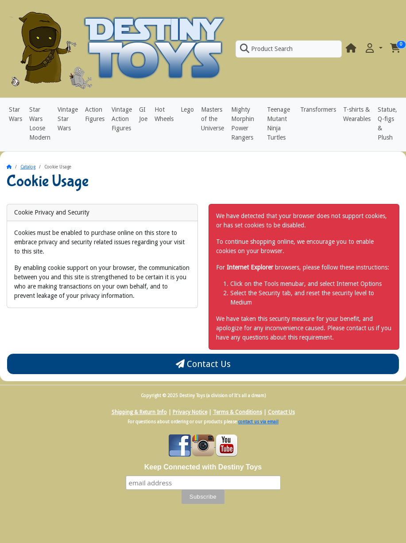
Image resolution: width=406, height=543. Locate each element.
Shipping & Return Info (139, 412)
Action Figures (94, 114)
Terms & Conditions (237, 412)
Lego (187, 109)
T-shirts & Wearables (357, 114)
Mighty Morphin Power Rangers (242, 123)
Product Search (266, 48)
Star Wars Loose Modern (39, 123)
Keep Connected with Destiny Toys (203, 467)
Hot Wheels (164, 114)
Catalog (27, 166)
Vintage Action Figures (122, 119)
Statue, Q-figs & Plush (387, 123)
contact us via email (258, 421)
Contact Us (203, 364)
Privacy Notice (190, 412)
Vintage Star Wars (68, 119)
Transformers (318, 109)
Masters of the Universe (212, 119)
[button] (373, 48)
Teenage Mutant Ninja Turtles (278, 123)
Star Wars (15, 114)
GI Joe (143, 114)
